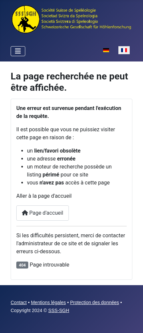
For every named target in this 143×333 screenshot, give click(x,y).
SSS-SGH (58, 310)
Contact (19, 302)
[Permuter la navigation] (18, 51)
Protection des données (94, 302)
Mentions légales (48, 302)
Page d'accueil (42, 213)
